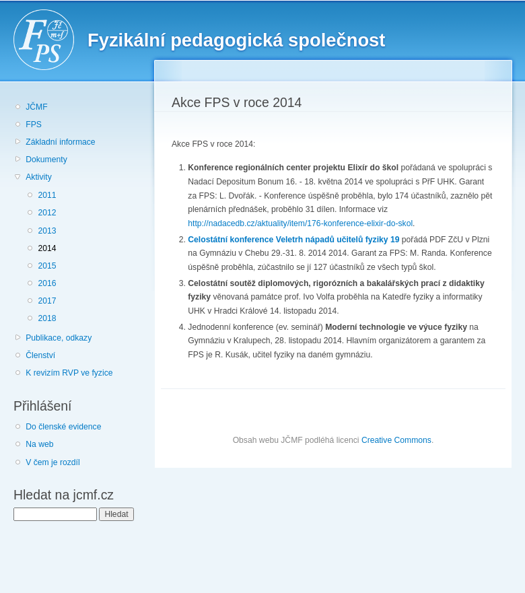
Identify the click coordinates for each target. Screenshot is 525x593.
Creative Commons (396, 440)
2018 (47, 318)
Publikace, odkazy (59, 338)
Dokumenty (46, 159)
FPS (34, 124)
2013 (47, 231)
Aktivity (39, 177)
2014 (47, 248)
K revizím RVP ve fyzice (69, 373)
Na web (39, 444)
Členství (40, 355)
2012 (47, 212)
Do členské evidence (63, 426)
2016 (47, 283)
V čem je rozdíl (52, 462)
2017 (47, 301)
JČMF (36, 107)
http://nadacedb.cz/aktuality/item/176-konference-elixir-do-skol (300, 223)
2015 (47, 266)
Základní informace (60, 142)
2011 (47, 195)
